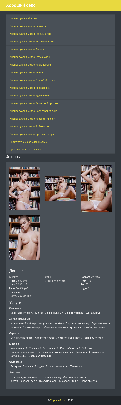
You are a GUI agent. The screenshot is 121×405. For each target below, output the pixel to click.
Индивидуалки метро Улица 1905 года (32, 80)
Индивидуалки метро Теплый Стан (30, 33)
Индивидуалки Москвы (23, 18)
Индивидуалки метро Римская (27, 26)
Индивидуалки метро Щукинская (29, 95)
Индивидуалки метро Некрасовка (29, 87)
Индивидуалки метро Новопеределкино (33, 111)
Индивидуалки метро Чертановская (30, 64)
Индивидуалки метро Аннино (26, 72)
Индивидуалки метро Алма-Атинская (31, 41)
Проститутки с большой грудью (28, 141)
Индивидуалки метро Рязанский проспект (34, 103)
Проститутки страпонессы (25, 149)
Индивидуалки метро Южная (26, 49)
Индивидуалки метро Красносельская (32, 118)
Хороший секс (21, 5)
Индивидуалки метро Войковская (29, 126)
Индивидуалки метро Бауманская (29, 56)
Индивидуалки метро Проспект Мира (31, 134)
